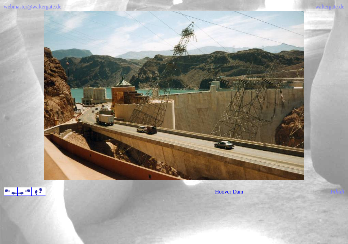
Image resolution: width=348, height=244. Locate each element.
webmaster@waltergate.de (32, 6)
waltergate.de (329, 6)
